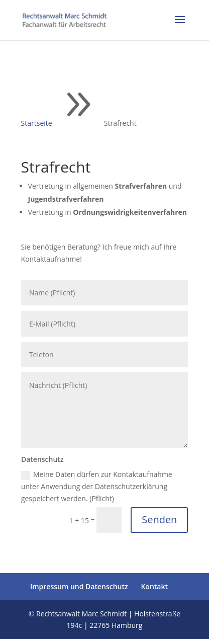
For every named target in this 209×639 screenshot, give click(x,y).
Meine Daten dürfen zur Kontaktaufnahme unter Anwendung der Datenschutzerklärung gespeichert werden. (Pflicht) (96, 486)
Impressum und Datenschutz (79, 586)
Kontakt (154, 586)
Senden (159, 519)
